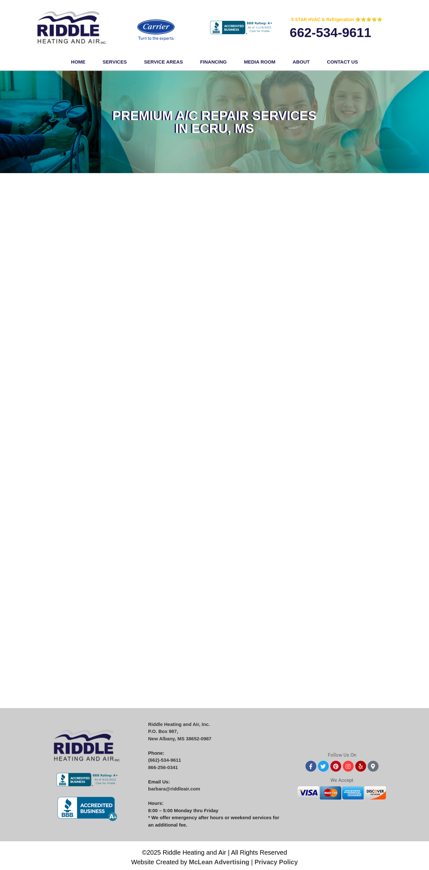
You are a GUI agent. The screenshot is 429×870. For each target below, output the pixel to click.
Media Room (259, 62)
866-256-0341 (163, 767)
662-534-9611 (330, 32)
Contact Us (342, 62)
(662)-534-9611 (164, 760)
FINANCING (213, 62)
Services (115, 62)
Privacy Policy (276, 862)
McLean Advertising (219, 862)
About (301, 62)
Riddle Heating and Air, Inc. (179, 724)
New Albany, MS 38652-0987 (179, 738)
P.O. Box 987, (163, 731)
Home (78, 62)
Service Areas (163, 62)
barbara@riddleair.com (174, 788)
